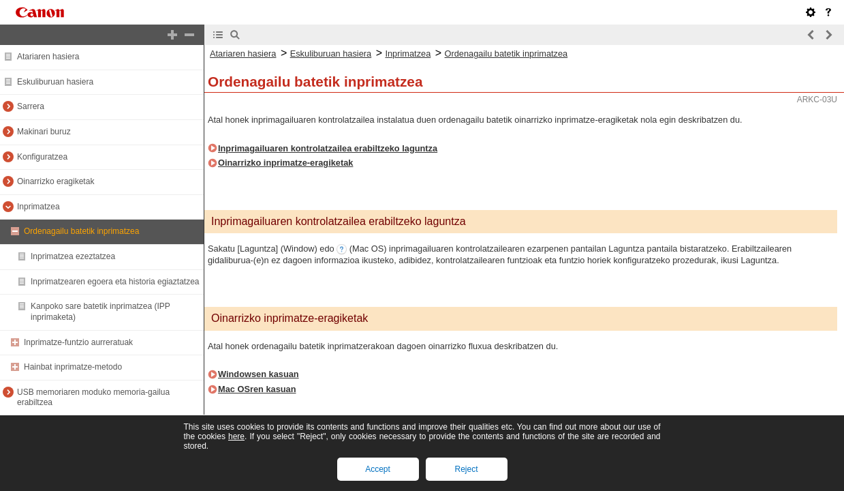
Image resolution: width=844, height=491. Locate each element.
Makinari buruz (44, 131)
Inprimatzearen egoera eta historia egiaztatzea (115, 281)
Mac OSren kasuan (257, 389)
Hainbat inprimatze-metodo (73, 367)
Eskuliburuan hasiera (55, 82)
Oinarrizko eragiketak (55, 181)
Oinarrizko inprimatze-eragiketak (285, 163)
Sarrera (30, 106)
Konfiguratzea (42, 157)
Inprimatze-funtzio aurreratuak (78, 342)
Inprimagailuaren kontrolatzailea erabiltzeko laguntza (327, 148)
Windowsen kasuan (258, 374)
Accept (377, 469)
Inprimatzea (38, 206)
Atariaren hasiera (48, 56)
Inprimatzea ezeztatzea (73, 256)
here (236, 436)
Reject (466, 469)
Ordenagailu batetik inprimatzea (81, 231)
